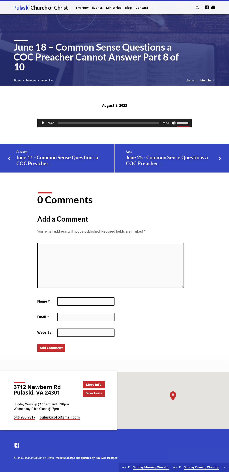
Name (43, 301)
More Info (93, 384)
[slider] (108, 123)
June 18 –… (47, 80)
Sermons (31, 80)
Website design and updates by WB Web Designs (86, 457)
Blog (128, 8)
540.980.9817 (24, 417)
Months (207, 80)
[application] (114, 123)
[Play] (43, 123)
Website (44, 332)
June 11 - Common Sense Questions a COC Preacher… (57, 160)
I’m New (82, 8)
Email (43, 317)
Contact (141, 8)
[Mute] (173, 123)
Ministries (113, 8)
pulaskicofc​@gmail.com (59, 417)
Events (97, 8)
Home (17, 80)
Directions (94, 393)
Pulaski (40, 7)
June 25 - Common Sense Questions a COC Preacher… (167, 160)
